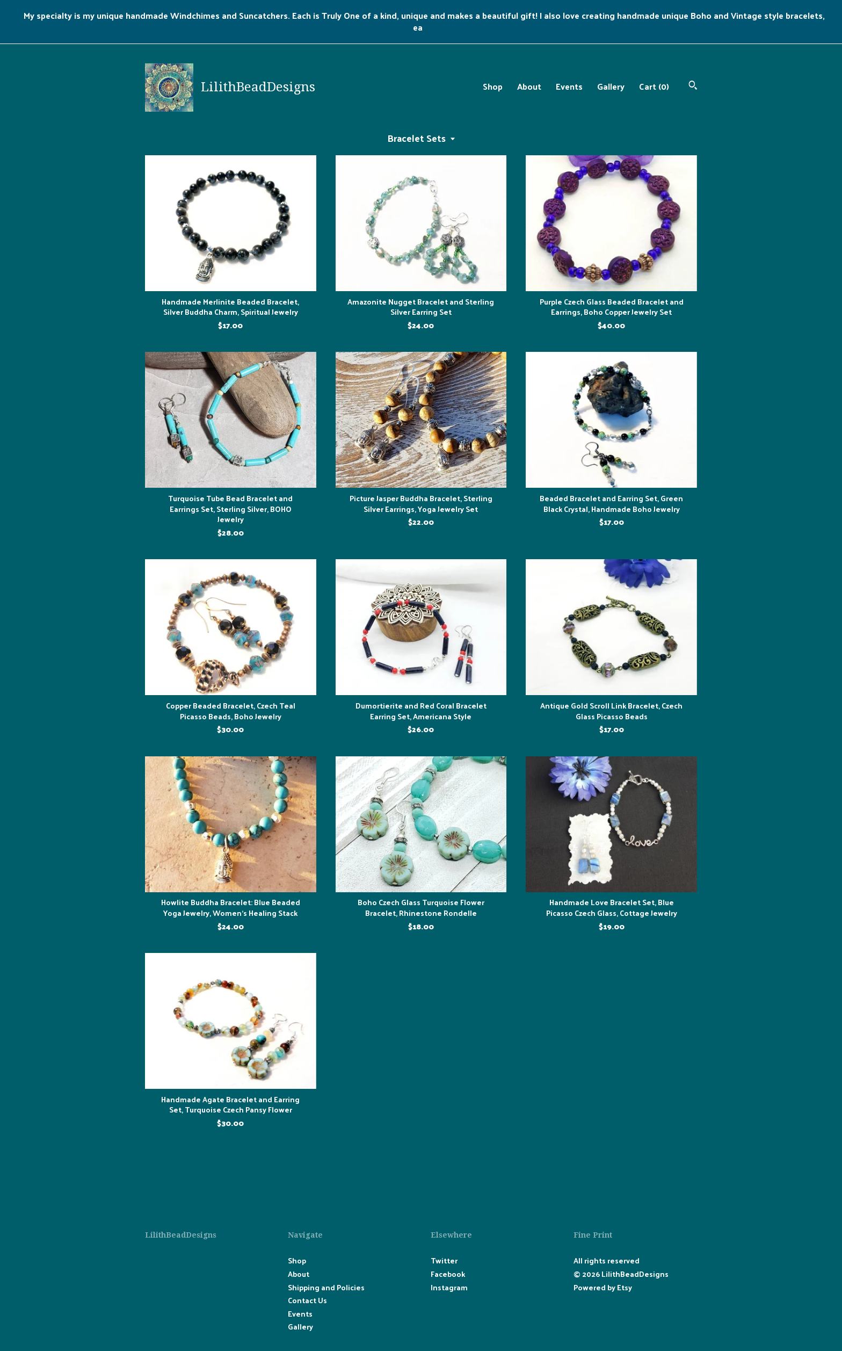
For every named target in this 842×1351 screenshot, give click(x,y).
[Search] (693, 86)
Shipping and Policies (326, 1287)
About (529, 86)
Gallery (611, 86)
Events (569, 86)
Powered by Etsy (603, 1287)
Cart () (654, 86)
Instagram (449, 1287)
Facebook (448, 1274)
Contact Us (307, 1300)
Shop (493, 86)
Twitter (444, 1260)
